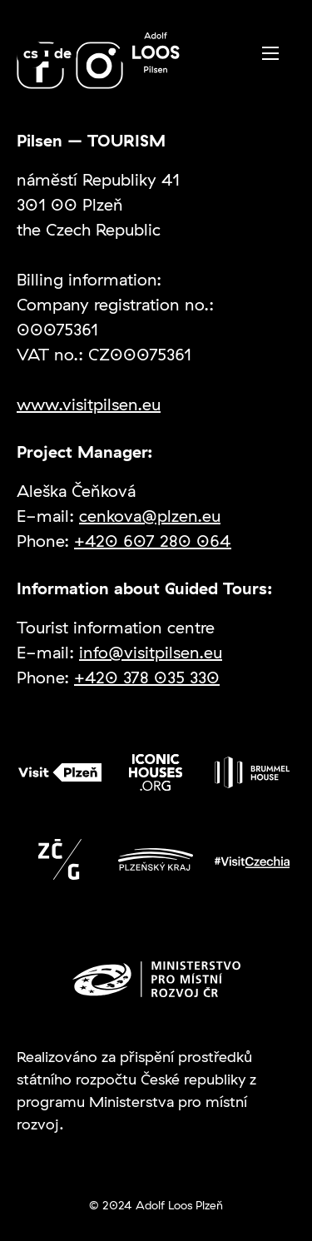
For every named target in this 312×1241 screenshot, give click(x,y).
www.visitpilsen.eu (89, 404)
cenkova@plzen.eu (149, 515)
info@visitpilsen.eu (150, 652)
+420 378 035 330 (147, 677)
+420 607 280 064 (152, 540)
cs (30, 52)
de (63, 52)
